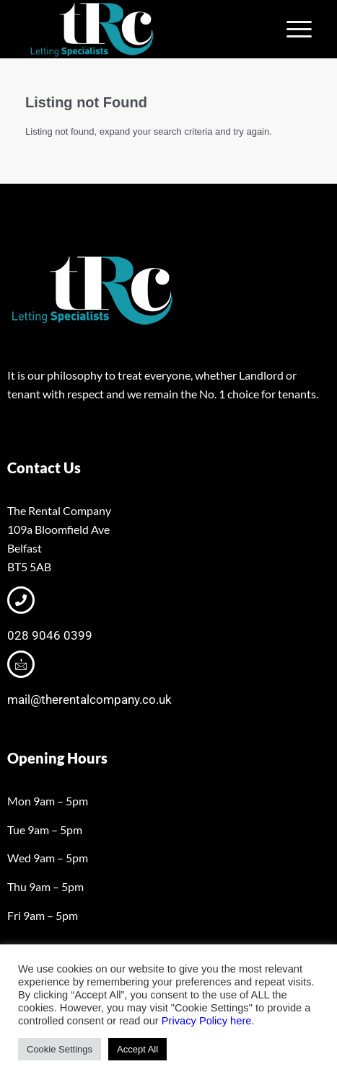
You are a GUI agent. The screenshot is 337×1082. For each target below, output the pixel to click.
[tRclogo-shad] (140, 29)
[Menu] (292, 29)
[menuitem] (292, 29)
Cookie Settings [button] (59, 1049)
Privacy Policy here (207, 1021)
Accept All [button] (137, 1049)
